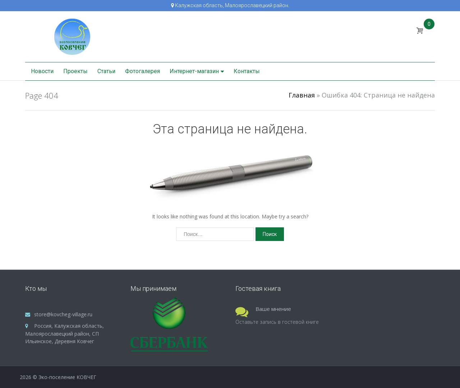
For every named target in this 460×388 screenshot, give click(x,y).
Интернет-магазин (194, 71)
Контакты (247, 71)
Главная (302, 95)
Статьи (106, 71)
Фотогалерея (142, 71)
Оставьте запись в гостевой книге (277, 321)
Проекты (75, 71)
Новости (42, 71)
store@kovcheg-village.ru (63, 314)
